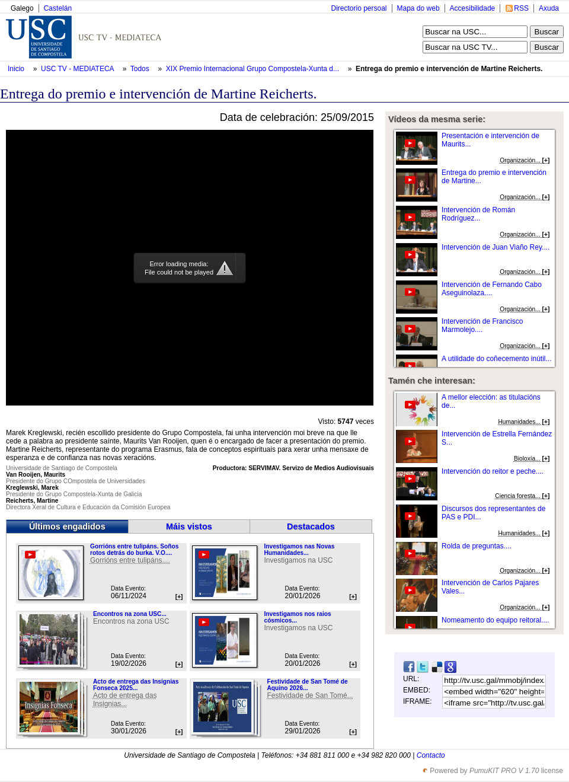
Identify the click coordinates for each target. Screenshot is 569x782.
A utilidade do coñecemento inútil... (496, 359)
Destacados (311, 526)
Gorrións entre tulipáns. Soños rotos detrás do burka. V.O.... (134, 549)
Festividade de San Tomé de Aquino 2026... (307, 684)
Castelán (58, 8)
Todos (140, 69)
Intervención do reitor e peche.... (493, 471)
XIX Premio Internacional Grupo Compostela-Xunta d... (252, 69)
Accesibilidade (473, 8)
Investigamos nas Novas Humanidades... (299, 549)
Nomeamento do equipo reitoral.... (495, 620)
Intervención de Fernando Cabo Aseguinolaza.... (492, 288)
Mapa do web (418, 8)
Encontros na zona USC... (130, 614)
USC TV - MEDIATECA (78, 69)
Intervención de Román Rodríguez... (478, 214)
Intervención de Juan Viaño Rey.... (495, 247)
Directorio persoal (358, 8)
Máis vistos (189, 526)
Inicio (17, 69)
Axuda (549, 8)
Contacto (431, 755)
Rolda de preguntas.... (477, 546)
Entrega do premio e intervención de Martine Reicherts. (449, 69)
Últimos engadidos (67, 526)
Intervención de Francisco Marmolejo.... (482, 325)
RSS (521, 8)
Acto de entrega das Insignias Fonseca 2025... (135, 684)
